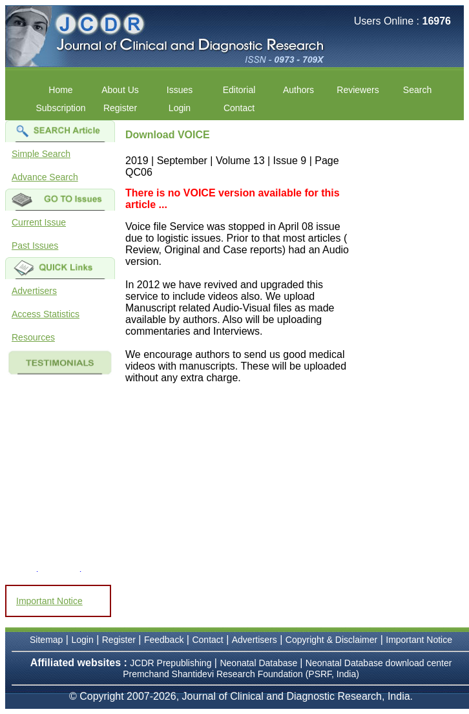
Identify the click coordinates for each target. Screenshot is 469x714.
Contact (239, 108)
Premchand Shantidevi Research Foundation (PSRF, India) (241, 674)
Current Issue (39, 222)
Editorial (239, 90)
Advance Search (45, 177)
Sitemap (46, 640)
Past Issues (35, 245)
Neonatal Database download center (379, 663)
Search (417, 90)
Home (60, 90)
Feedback (163, 640)
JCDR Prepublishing (170, 663)
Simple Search (41, 154)
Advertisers (34, 291)
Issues (180, 90)
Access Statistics (45, 314)
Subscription (60, 108)
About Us (120, 90)
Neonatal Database (260, 663)
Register (120, 108)
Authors (298, 90)
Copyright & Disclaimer (331, 640)
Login (180, 108)
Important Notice (49, 601)
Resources (33, 337)
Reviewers (358, 90)
